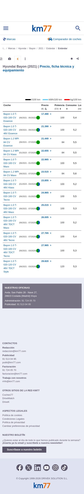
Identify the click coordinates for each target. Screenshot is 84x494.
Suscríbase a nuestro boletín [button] (24, 449)
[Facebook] (19, 467)
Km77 (42, 28)
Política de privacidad (13, 422)
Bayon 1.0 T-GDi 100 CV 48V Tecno (10, 237)
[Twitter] (28, 467)
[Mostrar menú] (6, 28)
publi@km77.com (11, 362)
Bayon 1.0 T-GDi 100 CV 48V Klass (10, 184)
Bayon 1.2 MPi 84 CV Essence (11, 142)
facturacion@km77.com (14, 373)
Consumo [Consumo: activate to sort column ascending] (71, 107)
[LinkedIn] (37, 467)
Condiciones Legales (13, 418)
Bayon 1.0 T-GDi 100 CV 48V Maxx (10, 208)
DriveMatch (8, 398)
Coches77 (7, 394)
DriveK (5, 402)
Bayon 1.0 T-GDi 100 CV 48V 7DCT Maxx (10, 222)
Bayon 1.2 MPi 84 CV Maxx (11, 173)
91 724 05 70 (28, 300)
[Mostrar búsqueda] (78, 28)
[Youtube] (46, 467)
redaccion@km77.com (14, 351)
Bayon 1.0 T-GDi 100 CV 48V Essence (10, 130)
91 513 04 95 (24, 304)
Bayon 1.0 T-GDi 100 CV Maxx (10, 163)
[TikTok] (64, 467)
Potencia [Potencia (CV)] (59, 107)
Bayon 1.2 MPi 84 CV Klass (11, 152)
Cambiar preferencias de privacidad (21, 426)
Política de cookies (12, 415)
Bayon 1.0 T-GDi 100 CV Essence (10, 117)
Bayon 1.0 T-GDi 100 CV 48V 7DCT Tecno (10, 250)
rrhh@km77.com (11, 381)
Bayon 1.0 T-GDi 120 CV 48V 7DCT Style (10, 266)
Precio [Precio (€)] (45, 107)
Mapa (34, 296)
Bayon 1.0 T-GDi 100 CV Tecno (10, 196)
